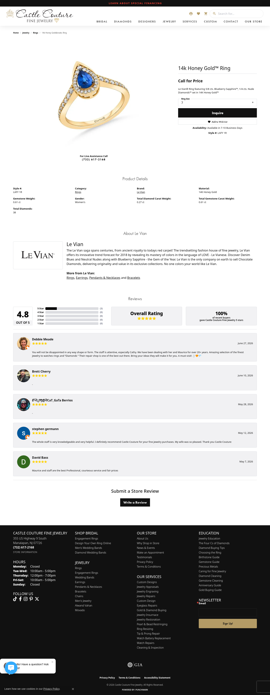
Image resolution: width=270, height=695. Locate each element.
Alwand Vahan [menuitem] (83, 605)
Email (202, 603)
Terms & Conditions (149, 566)
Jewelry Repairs (146, 596)
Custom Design (146, 601)
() (101, 308)
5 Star (41, 308)
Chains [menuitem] (79, 596)
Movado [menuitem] (80, 610)
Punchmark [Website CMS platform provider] (142, 689)
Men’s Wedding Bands (88, 548)
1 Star (41, 323)
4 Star (41, 312)
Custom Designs (147, 582)
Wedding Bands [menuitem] (84, 577)
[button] (191, 14)
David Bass (40, 457)
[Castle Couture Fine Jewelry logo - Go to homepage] (39, 16)
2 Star (41, 319)
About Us (142, 538)
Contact (231, 21)
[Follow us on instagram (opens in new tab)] (26, 599)
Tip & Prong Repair (148, 633)
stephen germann (45, 429)
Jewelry (169, 21)
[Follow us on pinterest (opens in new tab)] (31, 599)
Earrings (82, 278)
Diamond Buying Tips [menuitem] (212, 548)
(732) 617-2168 (94, 159)
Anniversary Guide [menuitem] (210, 585)
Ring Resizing (145, 629)
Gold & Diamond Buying (151, 610)
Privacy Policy (145, 562)
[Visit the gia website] (135, 665)
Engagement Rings (86, 538)
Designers (147, 21)
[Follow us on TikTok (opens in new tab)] (15, 599)
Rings (35, 32)
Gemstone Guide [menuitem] (209, 562)
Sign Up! (228, 623)
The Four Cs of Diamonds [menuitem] (214, 543)
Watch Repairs (145, 643)
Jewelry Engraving (147, 591)
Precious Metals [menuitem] (208, 566)
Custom (210, 21)
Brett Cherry (41, 371)
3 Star (41, 316)
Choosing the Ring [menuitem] (210, 552)
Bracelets (133, 278)
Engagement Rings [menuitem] (86, 572)
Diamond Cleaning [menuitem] (210, 576)
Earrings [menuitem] (80, 582)
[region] (94, 95)
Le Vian (141, 192)
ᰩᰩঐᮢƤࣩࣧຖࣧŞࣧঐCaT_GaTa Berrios (52, 400)
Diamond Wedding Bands (90, 552)
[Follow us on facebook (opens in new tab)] (20, 599)
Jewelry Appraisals (148, 587)
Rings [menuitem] (78, 568)
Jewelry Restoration (148, 619)
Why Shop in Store (148, 543)
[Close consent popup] (73, 689)
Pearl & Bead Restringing (152, 624)
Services (190, 21)
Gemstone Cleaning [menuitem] (211, 580)
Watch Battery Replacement (154, 638)
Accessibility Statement (157, 677)
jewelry (25, 32)
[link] (135, 3)
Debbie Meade (42, 339)
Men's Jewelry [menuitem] (83, 601)
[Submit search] (213, 13)
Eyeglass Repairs (147, 605)
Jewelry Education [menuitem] (209, 538)
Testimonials (144, 557)
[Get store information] (25, 552)
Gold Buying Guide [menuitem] (210, 590)
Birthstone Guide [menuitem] (209, 557)
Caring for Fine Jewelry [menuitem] (212, 571)
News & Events (146, 548)
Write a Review (135, 502)
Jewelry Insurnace (147, 615)
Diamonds (123, 21)
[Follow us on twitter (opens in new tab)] (37, 599)
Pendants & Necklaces (104, 278)
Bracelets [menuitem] (80, 591)
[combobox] (239, 13)
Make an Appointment (150, 552)
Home (16, 32)
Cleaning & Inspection (150, 647)
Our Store (253, 21)
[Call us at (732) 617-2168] (23, 547)
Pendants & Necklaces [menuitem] (88, 587)
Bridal (102, 21)
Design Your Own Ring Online (93, 543)
